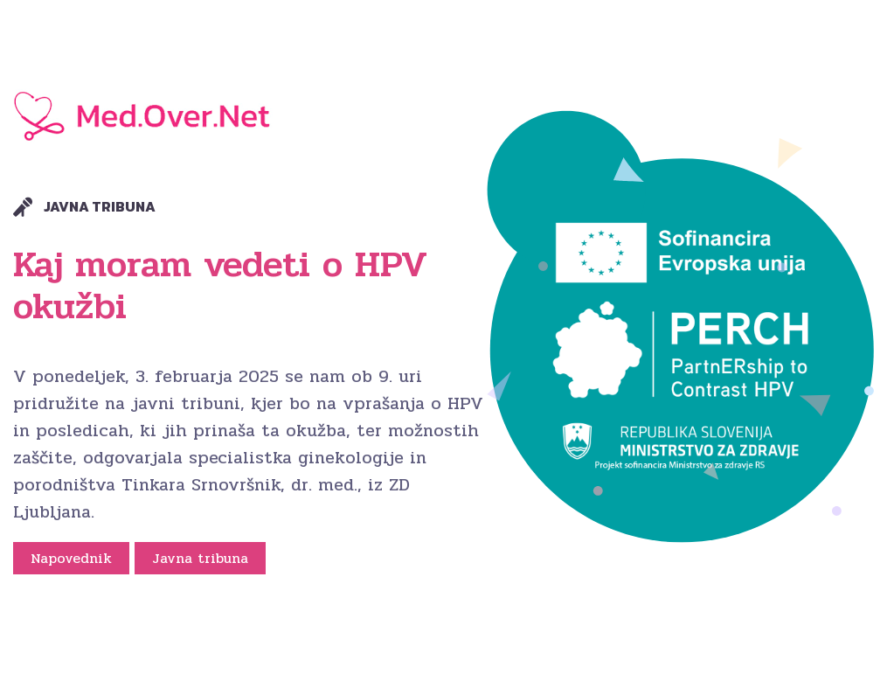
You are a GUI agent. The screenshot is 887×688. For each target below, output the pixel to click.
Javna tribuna (200, 558)
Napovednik (71, 558)
